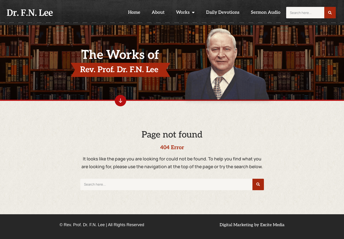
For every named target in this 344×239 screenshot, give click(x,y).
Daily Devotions (222, 12)
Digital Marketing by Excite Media (252, 225)
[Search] (330, 12)
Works (185, 12)
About (158, 12)
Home (134, 12)
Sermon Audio (265, 12)
